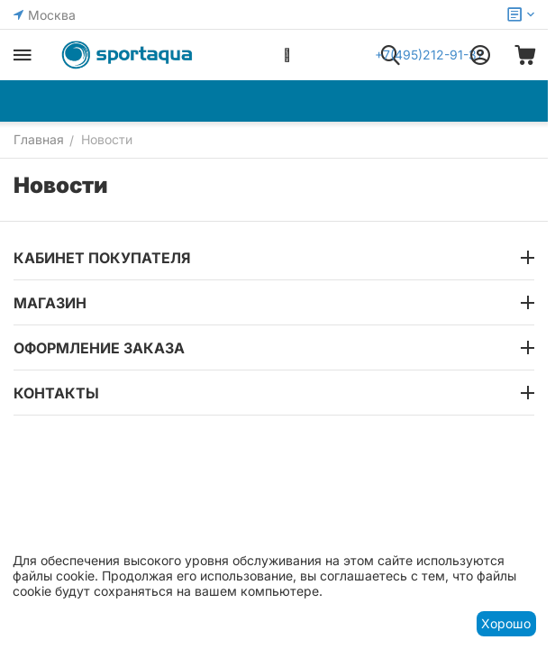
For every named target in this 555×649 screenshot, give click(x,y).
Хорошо (506, 623)
